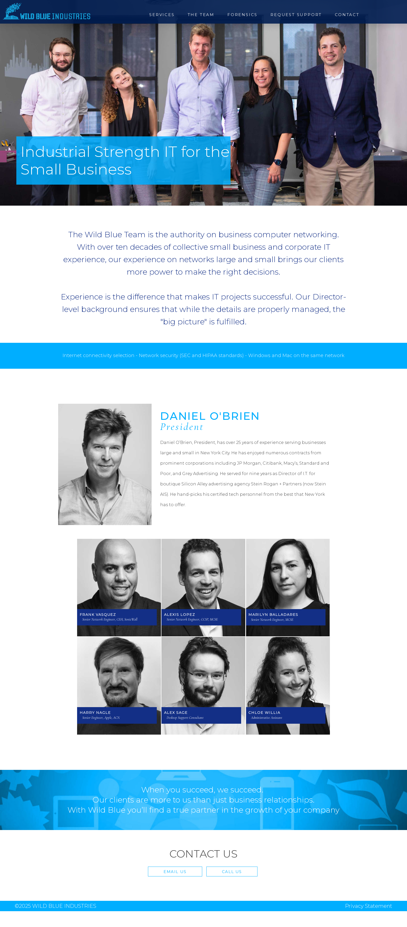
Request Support (296, 14)
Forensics (242, 14)
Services (161, 14)
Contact (347, 14)
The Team (201, 14)
